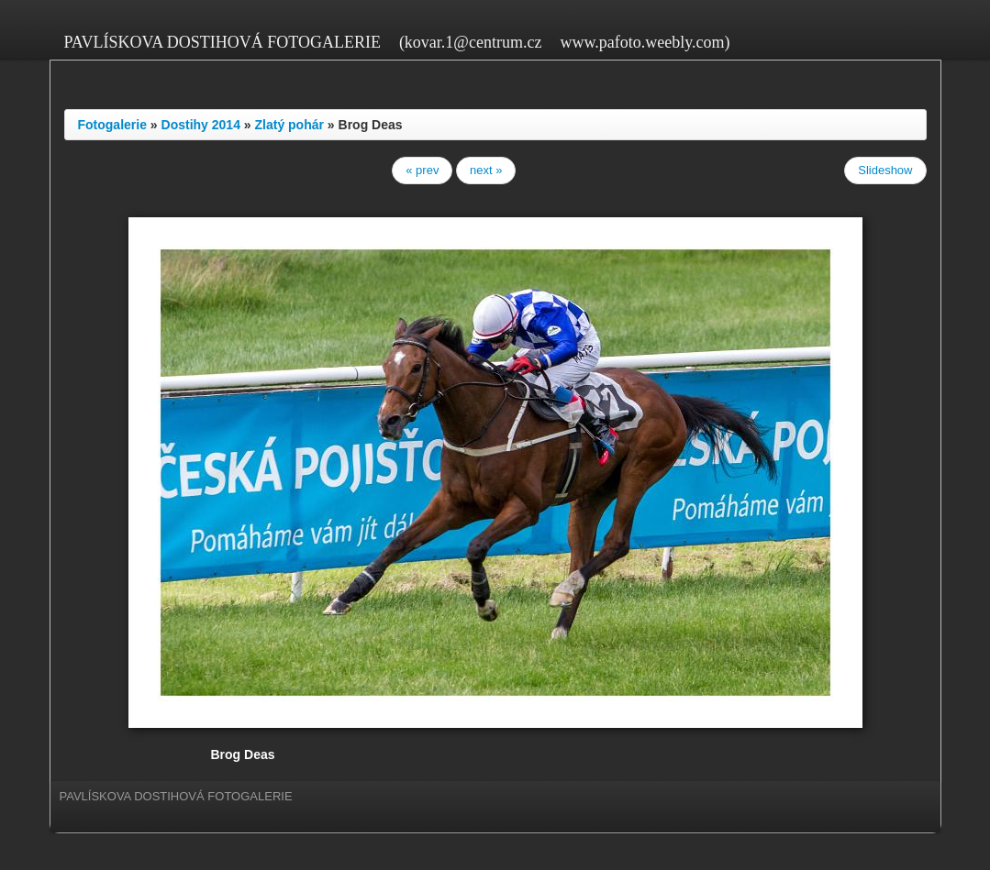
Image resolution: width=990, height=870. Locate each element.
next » (486, 170)
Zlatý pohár (289, 124)
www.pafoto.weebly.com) (644, 42)
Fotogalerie (112, 124)
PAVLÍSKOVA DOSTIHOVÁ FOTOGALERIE (222, 42)
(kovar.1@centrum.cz (470, 42)
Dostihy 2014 (200, 124)
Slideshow (885, 170)
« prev (422, 170)
